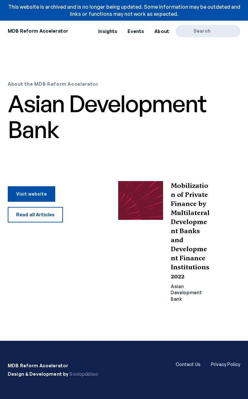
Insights (107, 31)
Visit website (31, 194)
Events (136, 31)
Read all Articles (35, 214)
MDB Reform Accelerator (38, 31)
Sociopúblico (83, 374)
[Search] (187, 31)
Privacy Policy (225, 364)
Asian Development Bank (186, 293)
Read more (179, 241)
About (161, 31)
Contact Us (188, 364)
